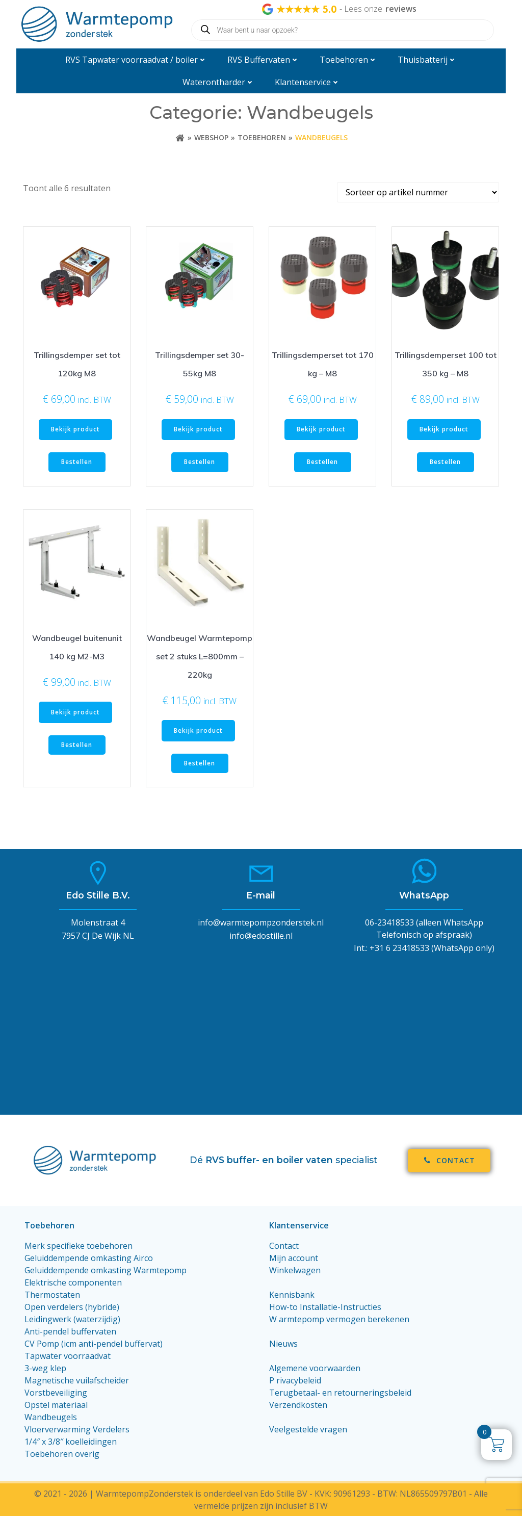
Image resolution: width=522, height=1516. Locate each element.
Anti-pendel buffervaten (70, 1331)
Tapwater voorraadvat (68, 1355)
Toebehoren (348, 59)
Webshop (211, 137)
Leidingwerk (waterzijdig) (72, 1319)
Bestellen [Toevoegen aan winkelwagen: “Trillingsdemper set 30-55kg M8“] (199, 461)
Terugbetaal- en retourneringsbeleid (340, 1392)
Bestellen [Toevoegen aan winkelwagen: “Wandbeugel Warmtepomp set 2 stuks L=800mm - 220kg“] (199, 763)
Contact (284, 1245)
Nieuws (283, 1343)
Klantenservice (307, 82)
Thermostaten (52, 1294)
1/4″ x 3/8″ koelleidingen (70, 1441)
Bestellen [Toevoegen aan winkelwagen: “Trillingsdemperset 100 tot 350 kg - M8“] (445, 461)
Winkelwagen (295, 1270)
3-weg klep (45, 1368)
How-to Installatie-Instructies (325, 1307)
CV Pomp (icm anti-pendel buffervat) (93, 1343)
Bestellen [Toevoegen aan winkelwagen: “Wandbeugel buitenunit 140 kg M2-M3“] (76, 744)
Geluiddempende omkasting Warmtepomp (105, 1270)
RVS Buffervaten (263, 59)
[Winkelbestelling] (418, 192)
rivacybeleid (298, 1380)
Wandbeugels (50, 1417)
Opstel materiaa (55, 1404)
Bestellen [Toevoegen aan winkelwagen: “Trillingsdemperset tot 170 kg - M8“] (322, 461)
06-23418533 (389, 922)
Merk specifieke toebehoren (78, 1245)
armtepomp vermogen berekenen (344, 1319)
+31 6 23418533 (399, 948)
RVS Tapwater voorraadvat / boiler (136, 59)
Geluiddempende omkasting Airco (88, 1258)
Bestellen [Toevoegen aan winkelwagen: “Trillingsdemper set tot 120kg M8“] (76, 461)
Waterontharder (218, 82)
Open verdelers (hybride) (71, 1307)
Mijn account (293, 1258)
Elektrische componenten (73, 1282)
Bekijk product (75, 429)
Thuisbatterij (427, 59)
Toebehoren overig (61, 1453)
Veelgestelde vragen (308, 1429)
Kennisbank (292, 1294)
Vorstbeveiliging (55, 1392)
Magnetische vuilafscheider (76, 1380)
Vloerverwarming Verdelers (76, 1429)
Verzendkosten (298, 1404)
